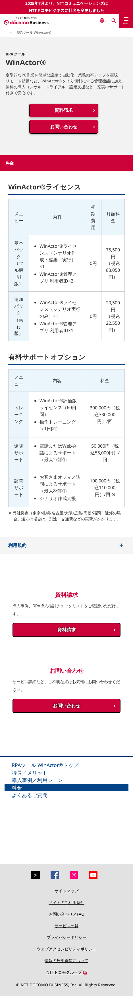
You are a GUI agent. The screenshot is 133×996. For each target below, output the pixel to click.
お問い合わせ (63, 126)
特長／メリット (29, 772)
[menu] (126, 21)
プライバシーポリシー (66, 937)
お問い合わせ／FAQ (66, 914)
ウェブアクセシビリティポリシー (66, 949)
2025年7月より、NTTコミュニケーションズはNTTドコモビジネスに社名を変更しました (66, 7)
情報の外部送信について (66, 960)
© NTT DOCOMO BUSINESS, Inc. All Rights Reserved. (66, 985)
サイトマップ (66, 891)
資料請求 (64, 110)
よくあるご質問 (29, 795)
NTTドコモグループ (64, 972)
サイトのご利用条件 (66, 902)
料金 (17, 787)
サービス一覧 (66, 925)
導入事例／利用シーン (37, 780)
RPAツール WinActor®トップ (45, 765)
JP (104, 20)
